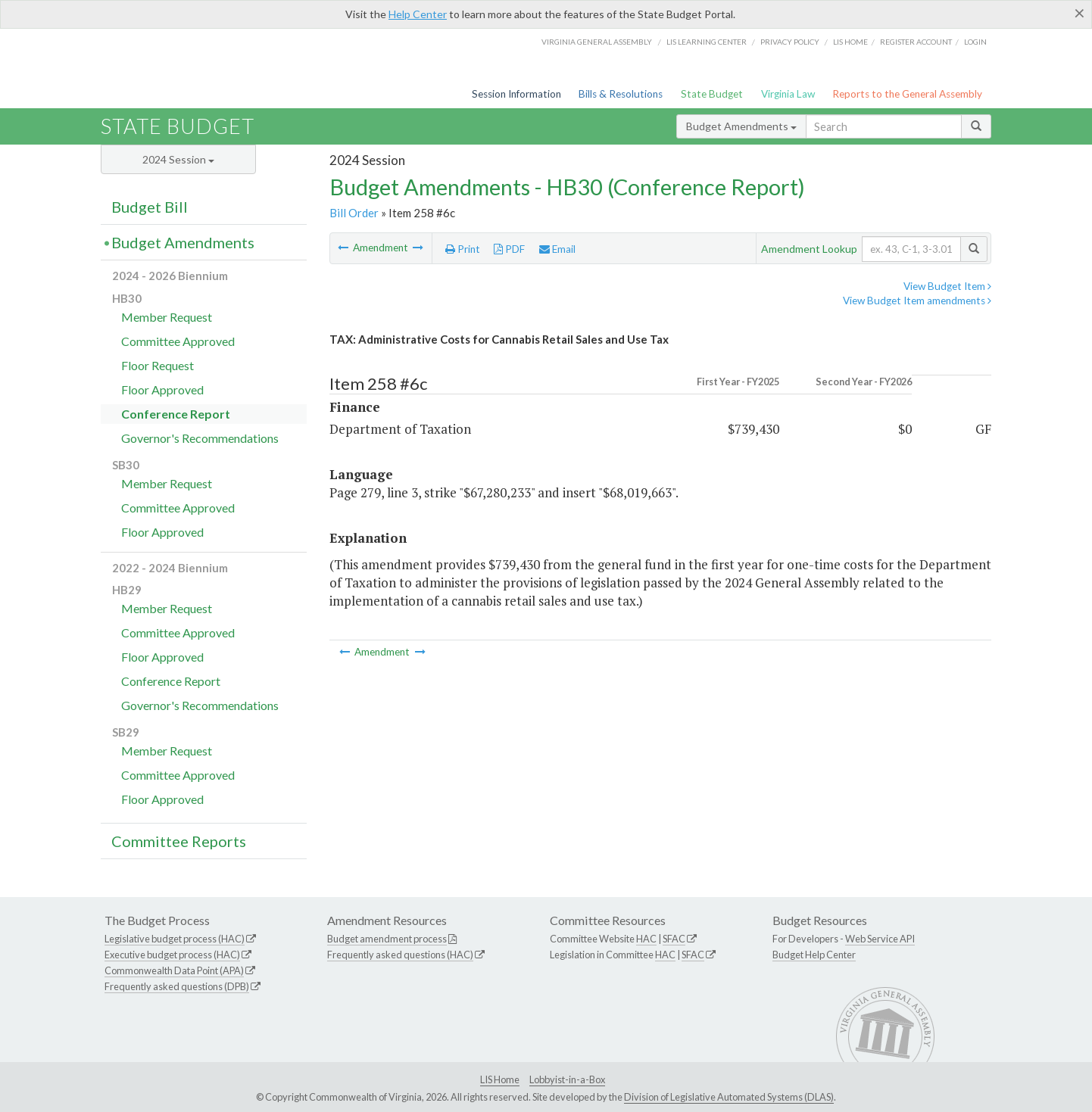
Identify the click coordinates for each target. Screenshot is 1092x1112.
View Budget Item (947, 286)
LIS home (850, 41)
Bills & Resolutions (621, 94)
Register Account (916, 41)
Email (557, 249)
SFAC (674, 939)
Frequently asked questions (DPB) (177, 986)
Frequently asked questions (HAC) (400, 954)
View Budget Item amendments (917, 300)
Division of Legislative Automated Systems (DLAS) (729, 1097)
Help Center (417, 14)
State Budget (712, 94)
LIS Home (499, 1079)
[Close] (1079, 13)
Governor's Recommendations (200, 438)
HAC (646, 939)
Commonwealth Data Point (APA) (174, 970)
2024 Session (178, 159)
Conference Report (175, 413)
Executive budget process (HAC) (172, 954)
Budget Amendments (741, 126)
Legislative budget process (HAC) (175, 939)
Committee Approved (178, 341)
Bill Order (354, 213)
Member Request (166, 317)
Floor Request (157, 365)
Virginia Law (788, 94)
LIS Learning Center (706, 41)
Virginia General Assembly (596, 41)
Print (462, 249)
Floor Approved (162, 389)
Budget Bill (149, 207)
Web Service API (880, 939)
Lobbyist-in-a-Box (567, 1079)
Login (975, 41)
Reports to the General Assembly (907, 94)
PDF (509, 249)
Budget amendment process (387, 939)
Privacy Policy (789, 41)
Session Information (516, 94)
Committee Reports (178, 841)
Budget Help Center (814, 954)
